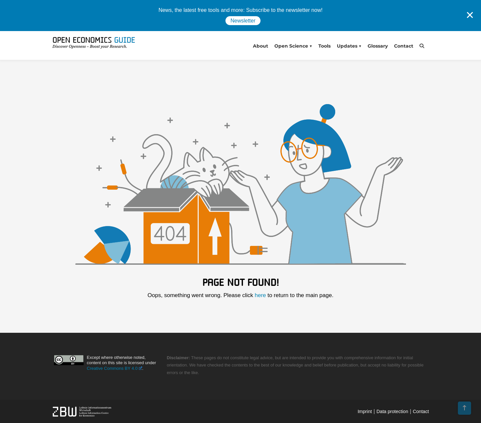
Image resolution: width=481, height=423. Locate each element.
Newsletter (243, 20)
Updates (347, 46)
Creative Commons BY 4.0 (114, 368)
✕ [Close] (469, 15)
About (260, 46)
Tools (324, 46)
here (260, 295)
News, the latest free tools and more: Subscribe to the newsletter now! (240, 10)
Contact (403, 46)
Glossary (378, 46)
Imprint (365, 411)
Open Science (291, 46)
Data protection (392, 411)
